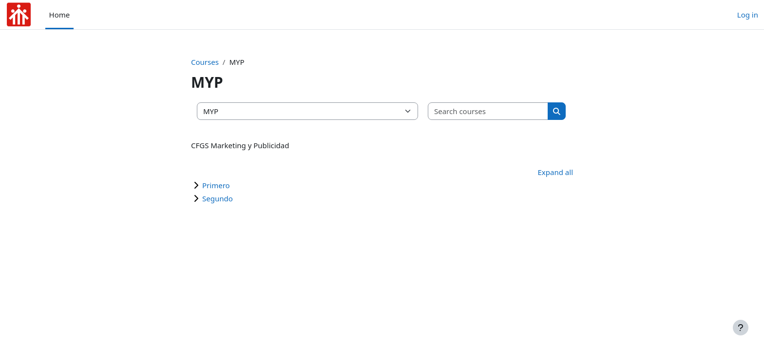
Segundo (217, 198)
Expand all (555, 172)
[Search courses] (488, 111)
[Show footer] (740, 327)
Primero (216, 185)
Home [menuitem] (59, 15)
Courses (205, 62)
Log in (747, 15)
